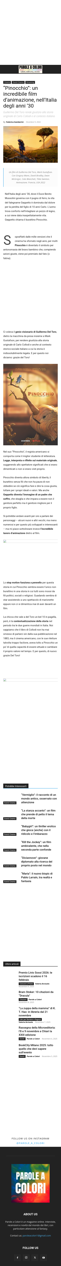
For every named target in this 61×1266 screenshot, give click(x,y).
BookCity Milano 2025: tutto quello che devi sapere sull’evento (36, 1049)
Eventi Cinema (18, 82)
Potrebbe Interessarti (16, 786)
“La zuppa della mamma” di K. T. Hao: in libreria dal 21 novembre (37, 1012)
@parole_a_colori (30, 1143)
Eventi (22, 1039)
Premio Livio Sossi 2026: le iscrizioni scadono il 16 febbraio (35, 976)
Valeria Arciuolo (42, 983)
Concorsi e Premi (26, 984)
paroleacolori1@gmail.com (37, 1235)
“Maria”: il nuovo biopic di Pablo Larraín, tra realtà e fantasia (37, 877)
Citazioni (23, 999)
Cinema (7, 82)
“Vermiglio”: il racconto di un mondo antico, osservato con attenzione (39, 798)
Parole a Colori (35, 999)
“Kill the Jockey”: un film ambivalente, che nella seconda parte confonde (36, 845)
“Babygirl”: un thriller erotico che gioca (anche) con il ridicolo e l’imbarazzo (38, 830)
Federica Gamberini (14, 122)
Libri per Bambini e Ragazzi (30, 1019)
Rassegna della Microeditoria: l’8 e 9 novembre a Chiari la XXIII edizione (37, 1031)
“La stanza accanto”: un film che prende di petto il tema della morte (38, 814)
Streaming (30, 82)
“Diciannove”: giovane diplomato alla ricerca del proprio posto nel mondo (36, 861)
